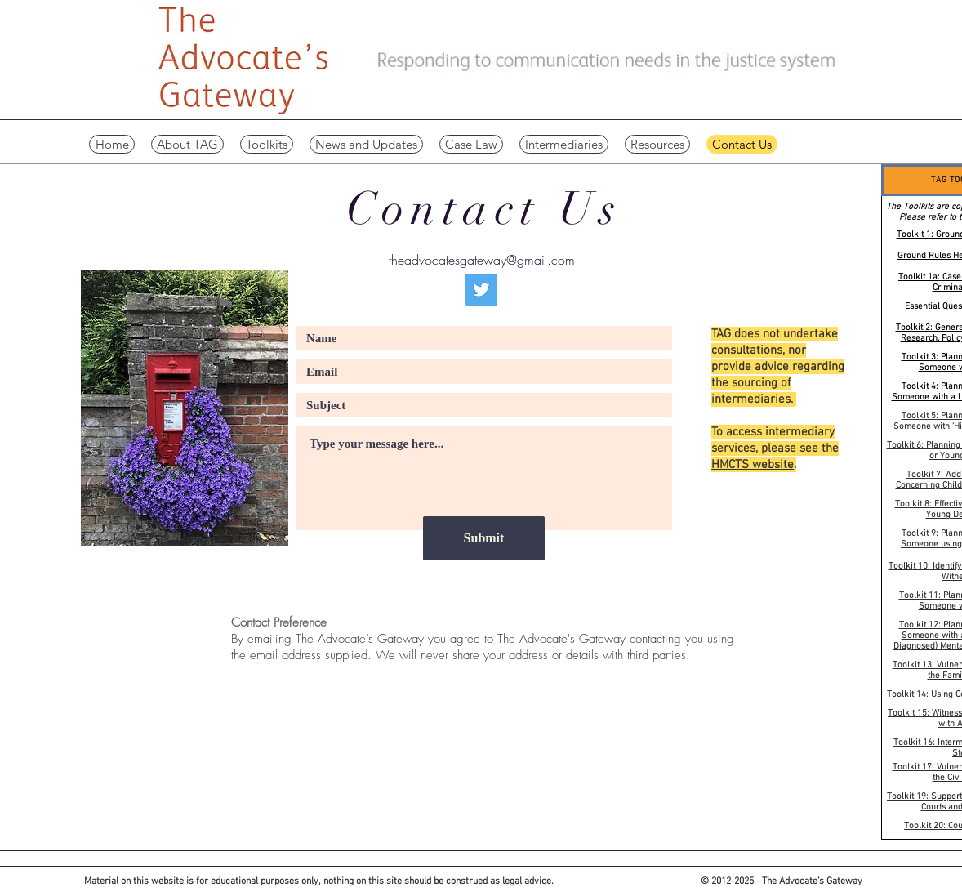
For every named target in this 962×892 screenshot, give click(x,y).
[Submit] (484, 538)
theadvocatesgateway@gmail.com (482, 260)
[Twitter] (481, 290)
